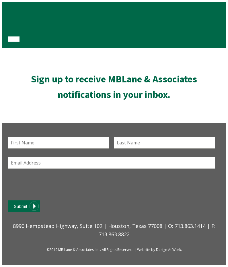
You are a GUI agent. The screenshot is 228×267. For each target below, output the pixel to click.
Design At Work (168, 249)
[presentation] (51, 184)
